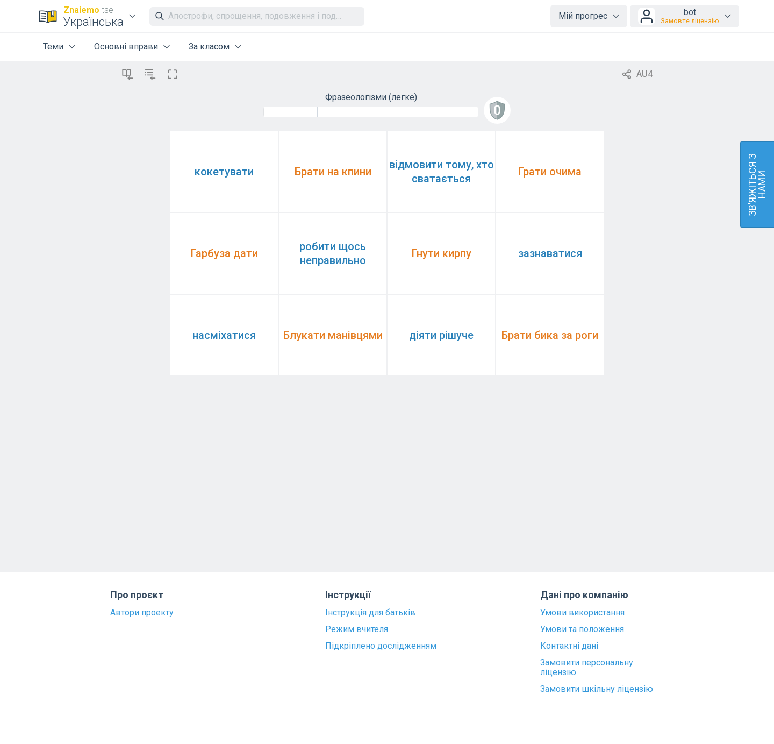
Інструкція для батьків (370, 613)
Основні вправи (126, 46)
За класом (209, 46)
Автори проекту (142, 613)
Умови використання (582, 613)
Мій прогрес (582, 16)
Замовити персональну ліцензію (586, 667)
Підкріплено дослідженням (380, 646)
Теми (53, 46)
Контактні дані (569, 646)
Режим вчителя (356, 629)
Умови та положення (582, 629)
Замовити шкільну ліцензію (596, 689)
